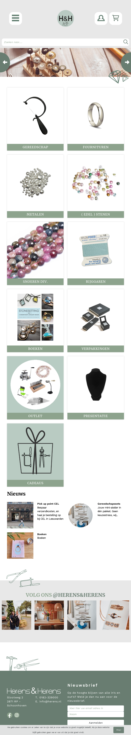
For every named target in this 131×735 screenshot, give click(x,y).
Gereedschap (35, 147)
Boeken (35, 349)
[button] (15, 18)
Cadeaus (35, 483)
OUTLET (35, 416)
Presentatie (96, 416)
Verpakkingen (96, 349)
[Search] (65, 42)
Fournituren (96, 147)
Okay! (118, 730)
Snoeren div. (35, 282)
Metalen (35, 214)
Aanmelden (96, 722)
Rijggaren (96, 282)
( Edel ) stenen (95, 214)
